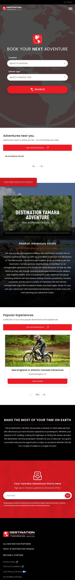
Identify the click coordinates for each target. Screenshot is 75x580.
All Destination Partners (17, 543)
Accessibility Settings (12, 577)
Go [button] (67, 495)
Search (39, 89)
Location (12, 58)
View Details (37, 381)
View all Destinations (35, 147)
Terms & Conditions (12, 566)
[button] (70, 8)
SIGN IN (68, 2)
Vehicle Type (14, 72)
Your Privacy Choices (12, 571)
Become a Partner (13, 555)
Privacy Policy (9, 562)
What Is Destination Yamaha (18, 548)
